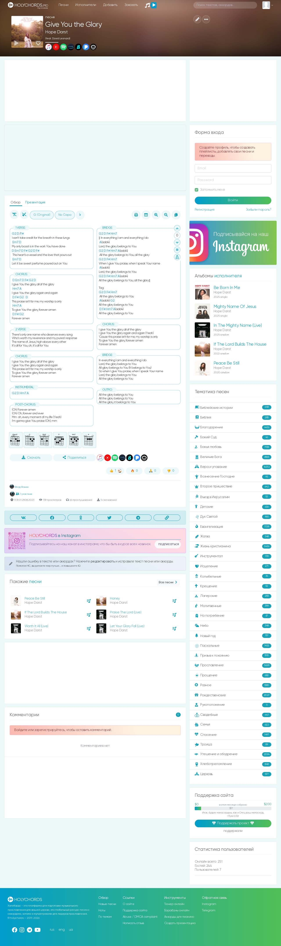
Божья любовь (233, 447)
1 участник (24, 493)
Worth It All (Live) (36, 626)
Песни (63, 5)
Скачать (31, 458)
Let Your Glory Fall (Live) (127, 626)
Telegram (208, 910)
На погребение (233, 616)
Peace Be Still (35, 598)
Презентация (35, 202)
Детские (233, 507)
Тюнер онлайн (174, 904)
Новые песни (107, 904)
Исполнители (85, 5)
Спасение (233, 734)
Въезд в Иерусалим (233, 496)
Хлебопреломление (233, 764)
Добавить (110, 5)
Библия (233, 417)
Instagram (209, 904)
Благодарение (233, 427)
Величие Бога (233, 457)
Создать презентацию (180, 923)
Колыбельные (233, 576)
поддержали (233, 831)
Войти (233, 200)
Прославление (233, 665)
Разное (233, 685)
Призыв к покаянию (233, 655)
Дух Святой (233, 517)
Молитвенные (233, 606)
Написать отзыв (133, 923)
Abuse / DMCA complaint (140, 916)
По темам (105, 916)
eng (62, 929)
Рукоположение (233, 705)
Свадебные (233, 715)
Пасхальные (233, 646)
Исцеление (233, 566)
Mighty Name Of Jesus (235, 306)
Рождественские (233, 695)
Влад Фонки (19, 487)
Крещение (233, 586)
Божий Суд (233, 437)
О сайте (128, 904)
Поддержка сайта (135, 910)
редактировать (103, 561)
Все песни (168, 582)
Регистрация (204, 209)
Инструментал (233, 556)
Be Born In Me (227, 287)
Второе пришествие (233, 487)
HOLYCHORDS (43, 535)
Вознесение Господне (233, 477)
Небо (233, 626)
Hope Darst (56, 32)
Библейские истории (233, 407)
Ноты (101, 910)
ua (71, 929)
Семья (233, 725)
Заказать (131, 5)
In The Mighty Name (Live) (238, 325)
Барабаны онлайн (176, 910)
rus (52, 929)
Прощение (233, 675)
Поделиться (74, 458)
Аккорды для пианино (179, 916)
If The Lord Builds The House (46, 612)
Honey (115, 598)
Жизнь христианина (233, 546)
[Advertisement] (95, 90)
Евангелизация (233, 526)
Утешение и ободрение (233, 754)
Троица (233, 744)
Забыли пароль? (258, 209)
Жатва (233, 536)
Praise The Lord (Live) (125, 612)
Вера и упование (233, 467)
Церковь (233, 774)
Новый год (233, 636)
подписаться (168, 544)
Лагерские (233, 596)
